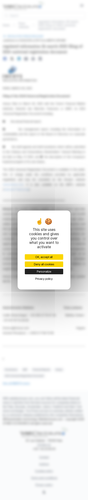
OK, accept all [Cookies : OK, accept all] (44, 257)
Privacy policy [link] (44, 279)
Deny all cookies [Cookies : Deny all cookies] (44, 264)
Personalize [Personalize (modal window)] (44, 271)
